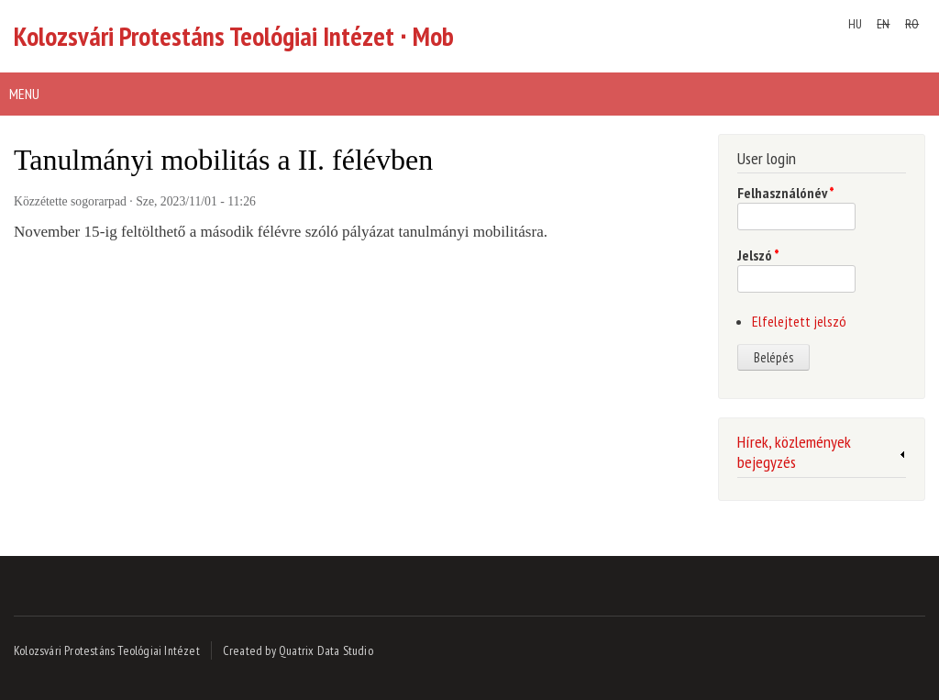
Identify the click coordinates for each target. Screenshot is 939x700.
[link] (821, 455)
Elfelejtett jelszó (799, 321)
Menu (24, 93)
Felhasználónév (785, 192)
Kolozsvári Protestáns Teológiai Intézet (107, 650)
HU (855, 24)
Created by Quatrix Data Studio (298, 650)
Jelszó (758, 255)
